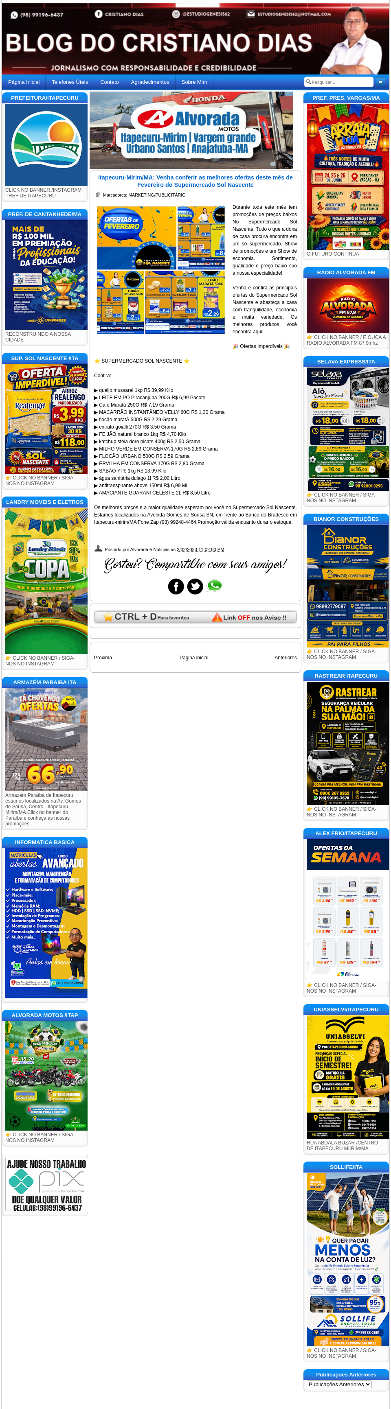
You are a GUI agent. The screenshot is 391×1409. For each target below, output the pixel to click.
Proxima (103, 658)
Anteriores (286, 658)
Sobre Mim (194, 82)
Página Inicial (24, 82)
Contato (109, 82)
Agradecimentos (150, 82)
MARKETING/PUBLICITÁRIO (156, 195)
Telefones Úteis (70, 82)
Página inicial (194, 658)
